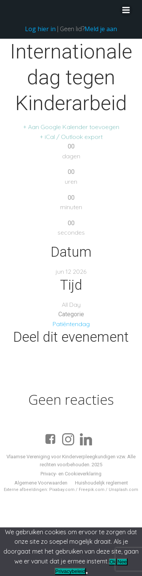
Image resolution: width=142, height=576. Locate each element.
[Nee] (86, 573)
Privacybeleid (70, 571)
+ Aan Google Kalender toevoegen (71, 127)
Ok (112, 562)
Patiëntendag (71, 324)
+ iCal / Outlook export (71, 136)
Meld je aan (100, 29)
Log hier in (40, 29)
